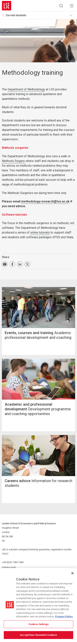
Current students (16, 15)
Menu (71, 5)
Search (61, 5)
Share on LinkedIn (20, 264)
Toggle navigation (72, 15)
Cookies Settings (38, 624)
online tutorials (40, 232)
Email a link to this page (5, 264)
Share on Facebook (12, 264)
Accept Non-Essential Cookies (38, 635)
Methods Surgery (14, 161)
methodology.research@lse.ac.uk (45, 201)
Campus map (9, 567)
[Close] (72, 573)
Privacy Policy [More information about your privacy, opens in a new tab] (64, 616)
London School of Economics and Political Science (6, 5)
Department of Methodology (26, 89)
